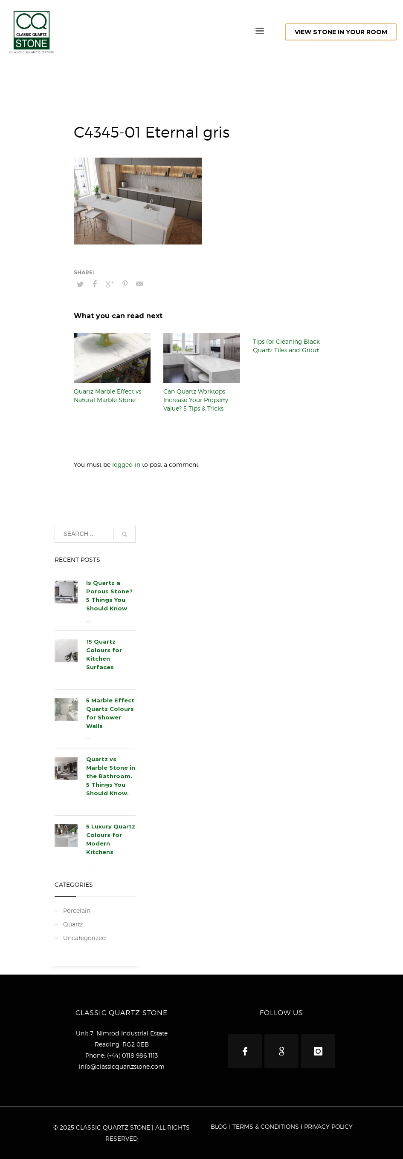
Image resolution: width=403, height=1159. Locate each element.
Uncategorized (84, 937)
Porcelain (76, 910)
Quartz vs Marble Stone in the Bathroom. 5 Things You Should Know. (110, 776)
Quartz (73, 924)
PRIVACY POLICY (328, 1126)
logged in (127, 464)
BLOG (219, 1126)
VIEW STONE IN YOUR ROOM (341, 32)
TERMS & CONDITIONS (265, 1126)
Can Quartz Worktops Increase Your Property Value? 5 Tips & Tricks (195, 400)
